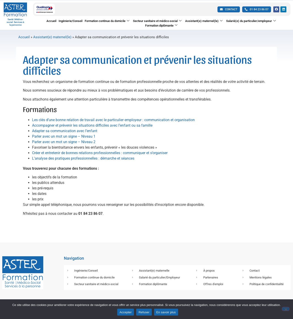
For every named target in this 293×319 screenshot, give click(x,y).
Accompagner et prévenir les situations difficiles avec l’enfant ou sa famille (92, 129)
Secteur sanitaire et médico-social (157, 21)
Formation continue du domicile (107, 21)
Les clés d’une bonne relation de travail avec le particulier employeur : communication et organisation (113, 124)
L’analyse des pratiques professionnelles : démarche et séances (83, 162)
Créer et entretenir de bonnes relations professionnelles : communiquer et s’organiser (100, 157)
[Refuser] (286, 309)
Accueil (51, 21)
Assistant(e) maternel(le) (203, 21)
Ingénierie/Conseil (70, 21)
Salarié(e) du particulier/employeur (251, 21)
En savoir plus (166, 312)
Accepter (125, 312)
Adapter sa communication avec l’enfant (64, 135)
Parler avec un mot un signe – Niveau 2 (63, 146)
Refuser (143, 312)
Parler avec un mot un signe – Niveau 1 (63, 140)
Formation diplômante (161, 25)
